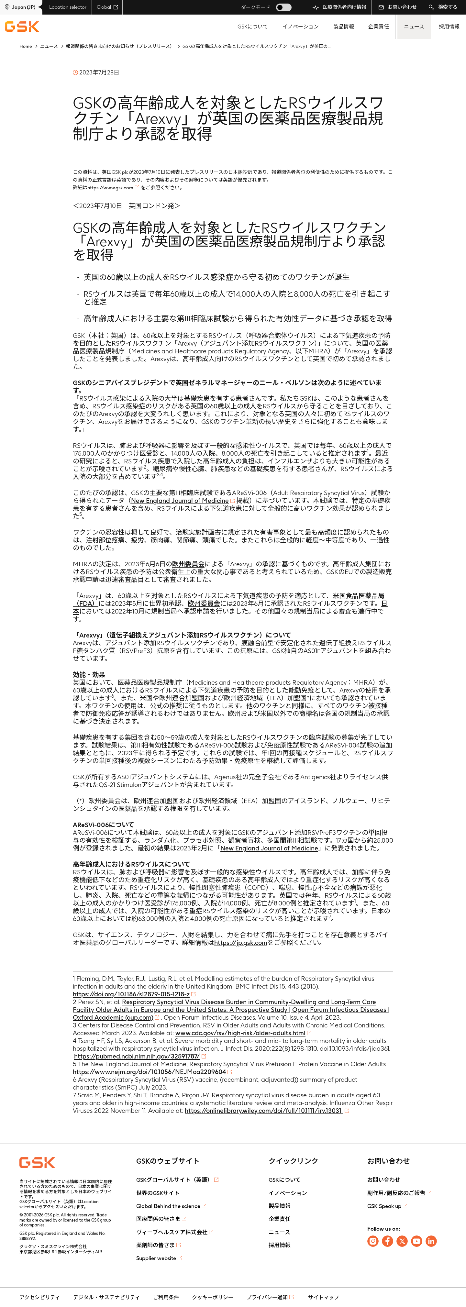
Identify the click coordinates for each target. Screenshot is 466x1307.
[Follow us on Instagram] (373, 1241)
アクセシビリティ (39, 1297)
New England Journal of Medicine (180, 500)
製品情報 (343, 27)
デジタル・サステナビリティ (106, 1297)
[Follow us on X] (402, 1241)
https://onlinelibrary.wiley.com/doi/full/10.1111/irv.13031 (264, 1110)
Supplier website (156, 1258)
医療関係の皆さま (158, 1219)
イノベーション (301, 27)
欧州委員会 (188, 564)
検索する (443, 7)
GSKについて (253, 27)
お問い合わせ (397, 7)
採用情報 (449, 27)
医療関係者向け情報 (339, 7)
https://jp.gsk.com (240, 943)
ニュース (414, 27)
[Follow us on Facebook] (387, 1241)
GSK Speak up (384, 1206)
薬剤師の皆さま (155, 1245)
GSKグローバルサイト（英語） (174, 1180)
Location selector (67, 7)
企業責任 (378, 27)
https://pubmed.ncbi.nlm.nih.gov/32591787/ (137, 1056)
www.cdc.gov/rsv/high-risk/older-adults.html (240, 1033)
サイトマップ (323, 1297)
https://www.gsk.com (110, 188)
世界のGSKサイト (158, 1193)
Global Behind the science (168, 1206)
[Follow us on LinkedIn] (431, 1241)
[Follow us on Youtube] (416, 1241)
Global (107, 7)
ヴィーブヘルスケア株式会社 (171, 1232)
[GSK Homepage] (22, 26)
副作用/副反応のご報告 (396, 1193)
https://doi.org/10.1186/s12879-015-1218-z (131, 994)
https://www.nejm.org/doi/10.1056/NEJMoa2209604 (149, 1072)
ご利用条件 (166, 1297)
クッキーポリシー (212, 1297)
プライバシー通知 (267, 1297)
